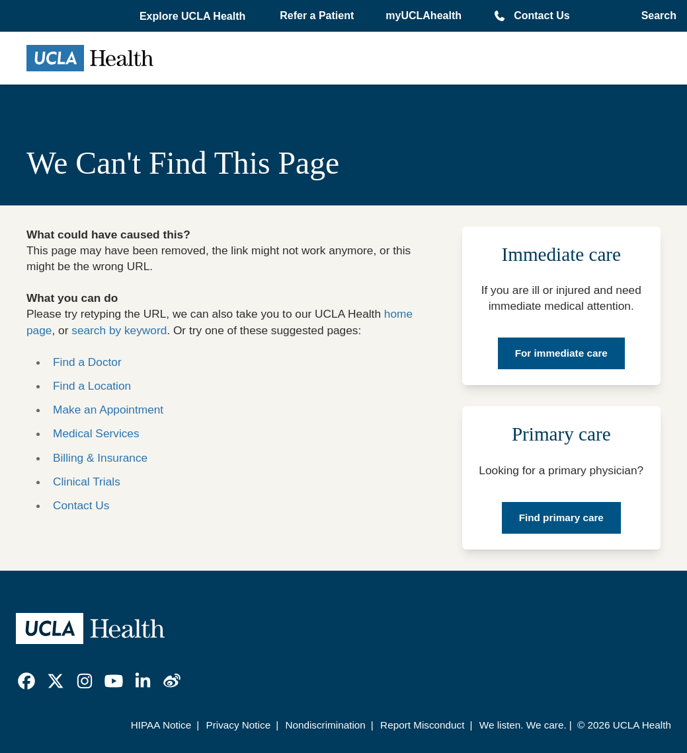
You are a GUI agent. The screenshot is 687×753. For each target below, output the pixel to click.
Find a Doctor (87, 362)
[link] (26, 681)
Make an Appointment (108, 409)
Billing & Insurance (100, 457)
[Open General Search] (654, 16)
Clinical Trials (86, 481)
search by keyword (119, 330)
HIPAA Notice (161, 725)
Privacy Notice (238, 725)
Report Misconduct (422, 725)
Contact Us (541, 15)
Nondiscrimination (325, 725)
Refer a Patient (317, 15)
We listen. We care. (523, 725)
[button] (194, 16)
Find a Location (92, 385)
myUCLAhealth (423, 15)
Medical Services (96, 433)
